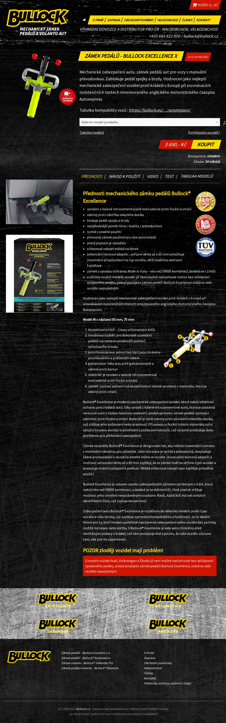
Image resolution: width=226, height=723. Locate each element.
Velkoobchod (169, 19)
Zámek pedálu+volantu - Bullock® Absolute (89, 668)
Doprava (115, 19)
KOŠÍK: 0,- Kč (205, 5)
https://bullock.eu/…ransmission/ (160, 110)
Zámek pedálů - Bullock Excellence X (85, 653)
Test (171, 176)
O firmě (99, 19)
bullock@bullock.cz (200, 36)
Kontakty (204, 19)
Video (154, 176)
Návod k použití (126, 176)
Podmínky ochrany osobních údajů (167, 683)
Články (189, 19)
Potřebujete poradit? (204, 132)
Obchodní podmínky (140, 19)
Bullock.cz (83, 709)
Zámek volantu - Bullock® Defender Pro (87, 663)
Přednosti (93, 176)
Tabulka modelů (91, 132)
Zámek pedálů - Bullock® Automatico (85, 658)
